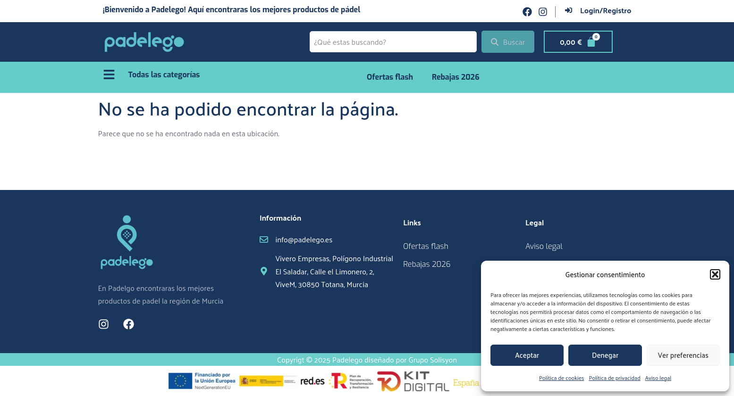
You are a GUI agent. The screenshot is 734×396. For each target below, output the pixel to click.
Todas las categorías (164, 75)
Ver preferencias (683, 354)
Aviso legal (658, 377)
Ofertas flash (390, 77)
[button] (715, 274)
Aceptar (527, 354)
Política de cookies (561, 377)
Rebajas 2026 (456, 77)
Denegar (605, 354)
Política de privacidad (614, 377)
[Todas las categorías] (109, 74)
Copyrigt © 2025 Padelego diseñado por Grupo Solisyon (367, 359)
